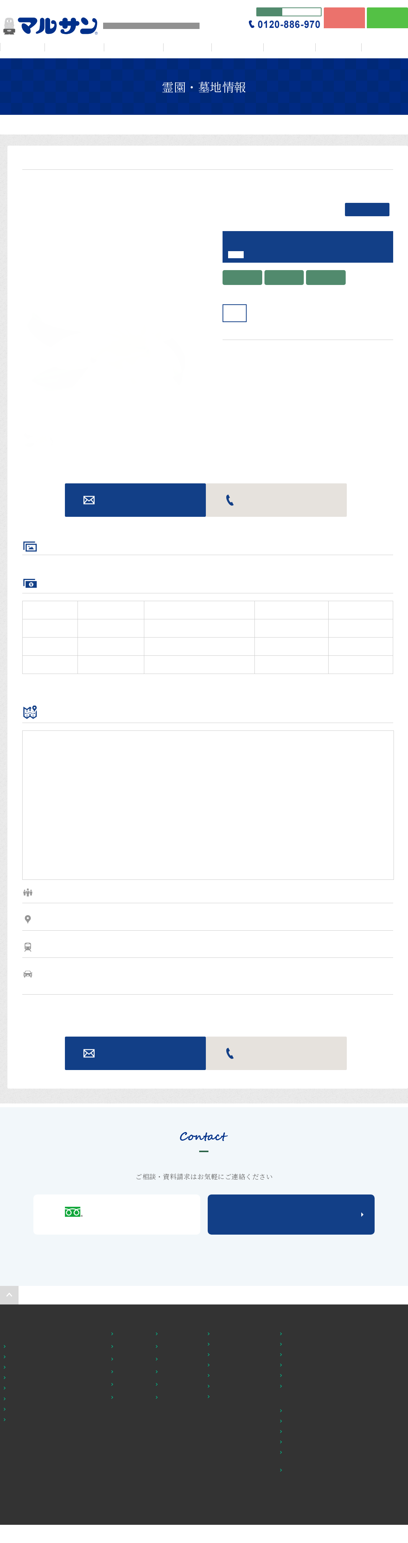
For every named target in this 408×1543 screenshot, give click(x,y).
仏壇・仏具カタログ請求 (312, 1537)
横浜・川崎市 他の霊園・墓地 (41, 1498)
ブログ (338, 47)
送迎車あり (128, 1536)
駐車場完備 (172, 1536)
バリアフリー (130, 1498)
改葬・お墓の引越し (234, 1495)
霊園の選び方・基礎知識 (239, 1485)
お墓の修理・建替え (234, 1506)
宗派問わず (172, 1498)
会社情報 (187, 47)
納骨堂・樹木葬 (177, 1510)
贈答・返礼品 (289, 47)
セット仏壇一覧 (302, 1485)
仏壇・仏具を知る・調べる (314, 1527)
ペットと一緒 (130, 1510)
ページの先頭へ (9, 1446)
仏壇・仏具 (238, 47)
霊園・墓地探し (21, 1485)
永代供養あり (130, 1523)
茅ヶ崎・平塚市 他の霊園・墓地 (44, 1508)
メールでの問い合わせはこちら (291, 1366)
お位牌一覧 (296, 1495)
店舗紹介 (294, 1506)
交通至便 (169, 1485)
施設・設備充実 (177, 1523)
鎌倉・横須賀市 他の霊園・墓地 (44, 1529)
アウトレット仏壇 (304, 1516)
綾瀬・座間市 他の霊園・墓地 (41, 1518)
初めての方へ (222, 1472)
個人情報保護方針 (373, 1536)
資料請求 (360, 1523)
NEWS (358, 1485)
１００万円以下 (133, 1485)
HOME (22, 47)
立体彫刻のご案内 (231, 1527)
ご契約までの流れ (231, 1516)
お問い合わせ (135, 651)
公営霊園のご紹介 (231, 1537)
